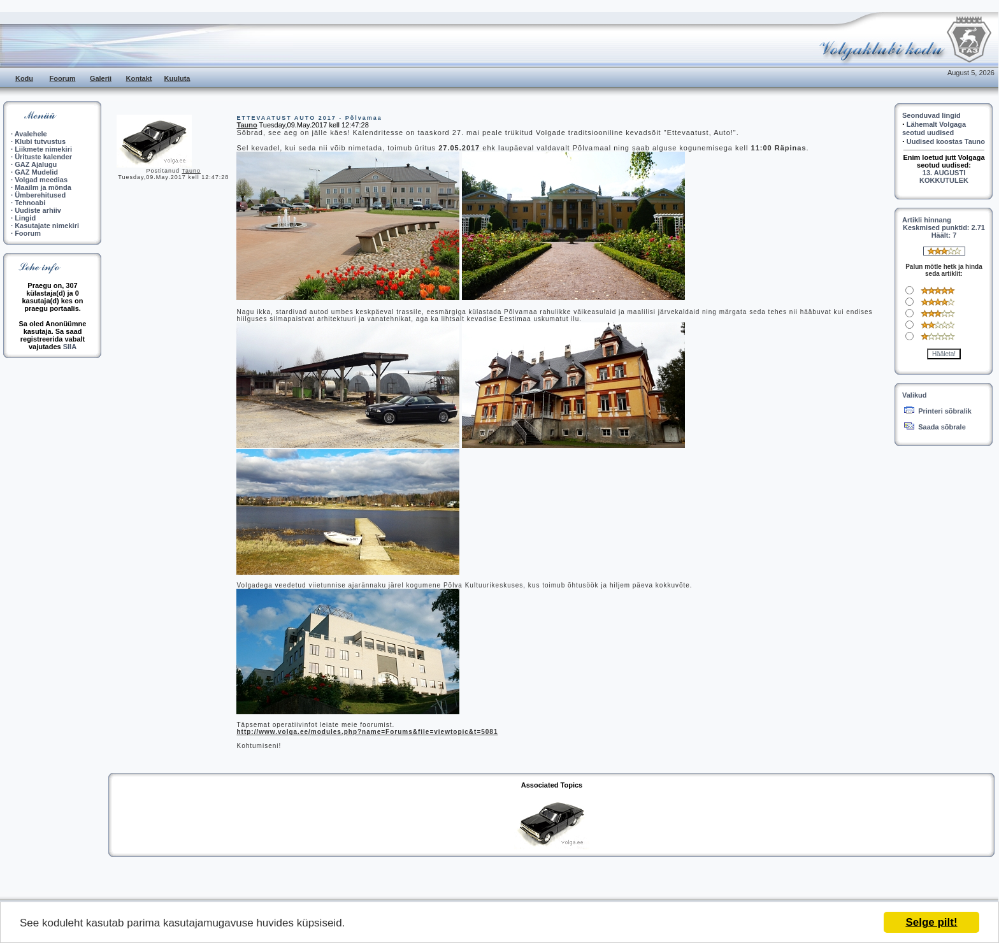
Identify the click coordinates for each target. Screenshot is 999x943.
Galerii (100, 78)
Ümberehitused (40, 195)
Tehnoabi (30, 202)
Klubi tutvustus (40, 141)
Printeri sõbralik (945, 411)
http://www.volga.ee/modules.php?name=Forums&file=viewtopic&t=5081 (367, 731)
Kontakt (139, 78)
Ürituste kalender (43, 157)
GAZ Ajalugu (36, 164)
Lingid (25, 218)
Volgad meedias (41, 180)
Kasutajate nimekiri (47, 225)
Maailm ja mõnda (43, 187)
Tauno (191, 171)
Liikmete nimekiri (43, 149)
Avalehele (31, 134)
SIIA (69, 346)
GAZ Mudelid (36, 172)
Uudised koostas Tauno (946, 141)
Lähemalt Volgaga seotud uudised (934, 128)
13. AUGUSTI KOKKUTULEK (943, 176)
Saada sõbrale (942, 427)
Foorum (63, 78)
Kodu (24, 78)
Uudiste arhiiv (38, 210)
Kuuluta (177, 78)
